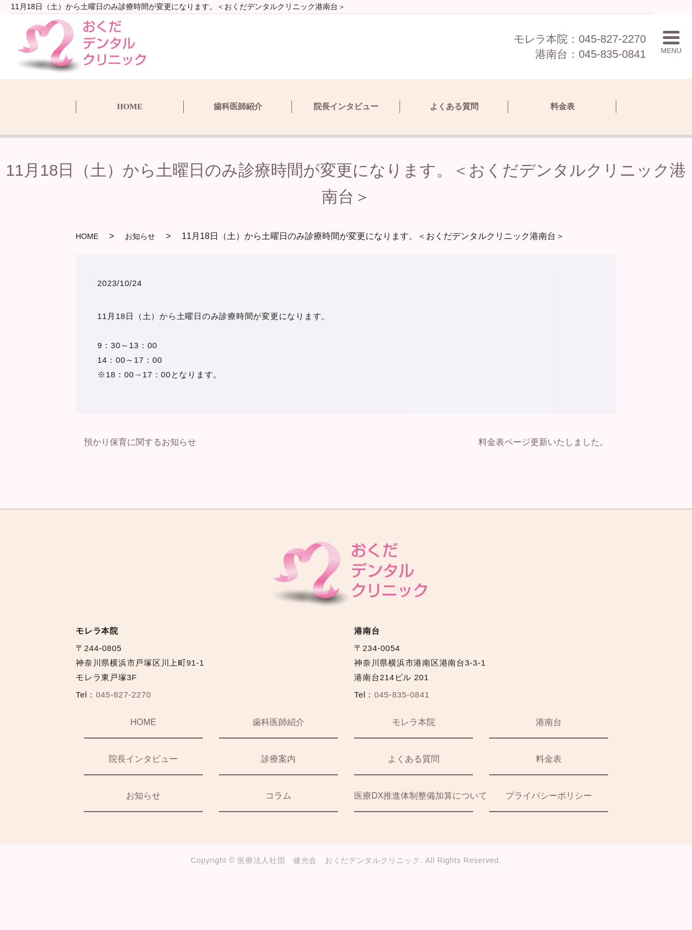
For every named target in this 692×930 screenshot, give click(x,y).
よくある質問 (454, 106)
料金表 (562, 106)
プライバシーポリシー (548, 795)
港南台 (549, 722)
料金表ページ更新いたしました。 (543, 442)
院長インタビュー (346, 106)
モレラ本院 (413, 722)
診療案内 (278, 758)
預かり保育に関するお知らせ (140, 442)
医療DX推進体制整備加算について (413, 795)
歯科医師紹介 (238, 106)
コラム (278, 795)
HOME (130, 106)
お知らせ (140, 236)
